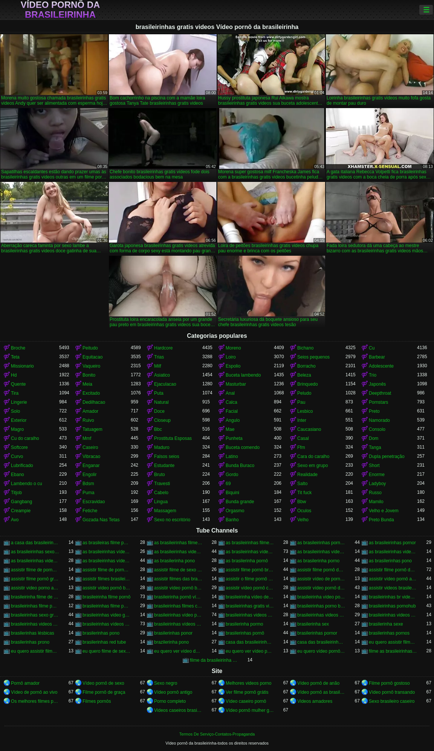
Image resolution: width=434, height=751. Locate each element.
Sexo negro (165, 683)
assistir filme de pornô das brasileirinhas (107, 569)
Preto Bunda (381, 519)
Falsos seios (166, 456)
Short (374, 465)
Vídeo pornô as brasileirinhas (321, 692)
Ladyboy (377, 483)
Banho (232, 519)
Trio (372, 375)
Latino (232, 456)
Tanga (375, 447)
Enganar (91, 465)
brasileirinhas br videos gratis (393, 597)
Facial (232, 411)
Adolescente (381, 366)
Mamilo (376, 501)
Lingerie (19, 402)
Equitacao (92, 357)
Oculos (304, 510)
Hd (14, 375)
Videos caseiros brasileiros (178, 710)
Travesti (162, 483)
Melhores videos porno (248, 683)
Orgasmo (235, 510)
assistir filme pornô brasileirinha (250, 569)
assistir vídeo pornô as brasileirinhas (393, 579)
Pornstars (378, 402)
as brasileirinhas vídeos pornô (107, 560)
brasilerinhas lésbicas (32, 633)
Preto (374, 411)
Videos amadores (314, 701)
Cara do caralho (313, 456)
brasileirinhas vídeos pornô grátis (178, 624)
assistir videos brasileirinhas (393, 588)
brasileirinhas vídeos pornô (107, 624)
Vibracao (91, 456)
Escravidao (94, 501)
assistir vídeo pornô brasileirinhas (178, 588)
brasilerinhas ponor (173, 633)
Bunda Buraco (240, 465)
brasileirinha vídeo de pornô (250, 597)
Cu (371, 348)
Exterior (18, 420)
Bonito (89, 375)
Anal (230, 393)
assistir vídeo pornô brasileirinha (107, 588)
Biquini (232, 492)
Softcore (19, 447)
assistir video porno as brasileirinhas (35, 588)
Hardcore (163, 348)
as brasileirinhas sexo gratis (35, 551)
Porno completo (170, 701)
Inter (301, 420)
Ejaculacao (165, 384)
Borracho (306, 366)
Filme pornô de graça (104, 692)
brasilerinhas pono (101, 633)
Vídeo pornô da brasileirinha (60, 10)
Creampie (21, 510)
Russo (375, 492)
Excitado (91, 393)
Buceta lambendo (243, 375)
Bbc (158, 429)
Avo (14, 519)
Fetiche (90, 510)
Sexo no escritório (172, 519)
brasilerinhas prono (30, 642)
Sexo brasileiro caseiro (391, 701)
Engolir (89, 474)
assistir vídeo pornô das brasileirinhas (321, 588)
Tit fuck (304, 492)
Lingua (161, 501)
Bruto (159, 474)
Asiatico (162, 375)
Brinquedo (307, 384)
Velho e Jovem (384, 510)
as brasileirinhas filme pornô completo (178, 542)
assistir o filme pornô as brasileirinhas (250, 579)
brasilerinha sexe (386, 624)
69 (228, 483)
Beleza (304, 375)
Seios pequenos (313, 357)
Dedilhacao (94, 402)
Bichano (305, 348)
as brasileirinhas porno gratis (321, 542)
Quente (18, 384)
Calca (231, 402)
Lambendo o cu (26, 483)
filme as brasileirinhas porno (393, 651)
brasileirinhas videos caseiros (250, 615)
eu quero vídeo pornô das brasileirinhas (321, 651)
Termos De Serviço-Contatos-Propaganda (217, 734)
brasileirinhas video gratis (107, 615)
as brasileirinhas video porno (178, 551)
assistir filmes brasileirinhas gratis (107, 579)
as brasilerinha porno (318, 560)
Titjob (16, 492)
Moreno (233, 348)
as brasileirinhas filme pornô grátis (250, 542)
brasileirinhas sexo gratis (35, 615)
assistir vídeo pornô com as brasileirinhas (250, 588)
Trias (159, 357)
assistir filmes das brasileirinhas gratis (178, 579)
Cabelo (161, 492)
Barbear (377, 357)
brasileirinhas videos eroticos (393, 615)
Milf (157, 366)
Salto (302, 483)
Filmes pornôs (97, 701)
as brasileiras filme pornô (107, 542)
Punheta (234, 438)
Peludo (304, 393)
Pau (301, 402)
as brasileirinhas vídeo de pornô (107, 551)
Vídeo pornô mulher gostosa (250, 710)
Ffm (301, 447)
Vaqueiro (91, 366)
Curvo (17, 456)
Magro (17, 429)
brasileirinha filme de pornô (35, 597)
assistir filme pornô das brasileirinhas (393, 569)
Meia (87, 384)
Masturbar (236, 384)
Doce (159, 411)
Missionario (22, 366)
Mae (230, 429)
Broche (18, 348)
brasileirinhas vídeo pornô (178, 615)
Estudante (164, 465)
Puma (88, 492)
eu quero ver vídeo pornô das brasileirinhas (250, 651)
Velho (303, 519)
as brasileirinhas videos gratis (35, 560)
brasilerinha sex (313, 624)
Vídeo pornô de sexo (103, 683)
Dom (373, 438)
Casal (303, 438)
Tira (14, 393)
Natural (161, 402)
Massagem (165, 510)
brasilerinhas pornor (317, 633)
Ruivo (88, 420)
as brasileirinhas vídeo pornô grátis (321, 551)
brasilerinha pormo (244, 624)
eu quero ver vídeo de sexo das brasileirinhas (178, 651)
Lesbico (305, 411)
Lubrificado (22, 465)
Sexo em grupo (312, 465)
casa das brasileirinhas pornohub (321, 642)
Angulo (233, 420)
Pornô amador (25, 683)
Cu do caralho (25, 438)
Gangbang (21, 501)
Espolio (233, 366)
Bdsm (88, 483)
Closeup (162, 420)
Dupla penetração (387, 456)
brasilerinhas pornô (245, 633)
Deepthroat (380, 393)
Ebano (17, 474)
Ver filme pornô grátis (247, 692)
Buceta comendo (243, 447)
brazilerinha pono (171, 642)
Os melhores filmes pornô (35, 701)
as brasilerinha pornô (247, 560)
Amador (90, 411)
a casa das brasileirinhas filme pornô (35, 542)
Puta (159, 393)
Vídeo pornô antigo (173, 692)
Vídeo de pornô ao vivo (34, 692)
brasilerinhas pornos (389, 633)
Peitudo (90, 348)
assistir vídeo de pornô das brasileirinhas (321, 579)
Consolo (377, 429)
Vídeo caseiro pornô (246, 701)
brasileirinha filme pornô (106, 597)
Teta (15, 357)
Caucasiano (309, 429)
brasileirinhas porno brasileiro (321, 606)
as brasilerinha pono (174, 560)
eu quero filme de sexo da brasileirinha (107, 651)
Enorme (377, 474)
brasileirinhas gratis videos (250, 606)
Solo (15, 411)
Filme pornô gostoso (389, 683)
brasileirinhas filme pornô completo (35, 606)
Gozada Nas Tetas (101, 519)
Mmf (87, 438)
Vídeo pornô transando (392, 692)
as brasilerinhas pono (390, 560)
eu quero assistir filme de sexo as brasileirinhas (393, 642)
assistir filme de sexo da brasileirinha (178, 569)
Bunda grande (240, 501)
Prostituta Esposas (173, 438)
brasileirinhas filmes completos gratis (178, 606)
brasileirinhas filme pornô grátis (107, 606)
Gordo (232, 474)
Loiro (231, 357)
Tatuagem (92, 429)
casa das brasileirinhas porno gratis (250, 642)
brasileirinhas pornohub (392, 606)
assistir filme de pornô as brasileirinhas (35, 569)
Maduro (162, 447)
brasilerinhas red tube (104, 642)
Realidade (307, 474)
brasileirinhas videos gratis (35, 624)
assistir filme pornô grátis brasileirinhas (35, 579)
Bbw (301, 501)
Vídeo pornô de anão (318, 683)
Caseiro (90, 447)
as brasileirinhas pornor (392, 542)
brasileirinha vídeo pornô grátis (321, 597)
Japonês (377, 384)
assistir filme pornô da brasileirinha (321, 569)
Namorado (379, 420)
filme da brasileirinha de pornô (214, 660)
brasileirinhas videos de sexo (321, 615)
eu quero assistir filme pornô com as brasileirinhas (35, 651)
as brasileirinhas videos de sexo (393, 551)
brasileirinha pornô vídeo (178, 597)
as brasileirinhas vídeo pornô (250, 551)
